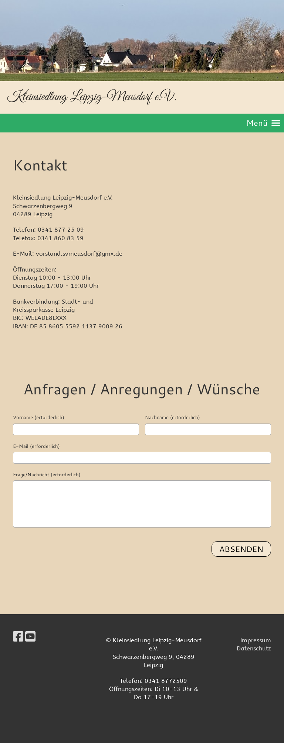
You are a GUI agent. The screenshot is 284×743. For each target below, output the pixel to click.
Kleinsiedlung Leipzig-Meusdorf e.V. (91, 97)
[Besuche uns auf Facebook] (18, 637)
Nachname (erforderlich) (172, 417)
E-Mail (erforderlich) (36, 446)
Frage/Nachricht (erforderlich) (47, 474)
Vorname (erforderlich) (38, 417)
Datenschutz (254, 648)
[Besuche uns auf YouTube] (30, 637)
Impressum (255, 640)
